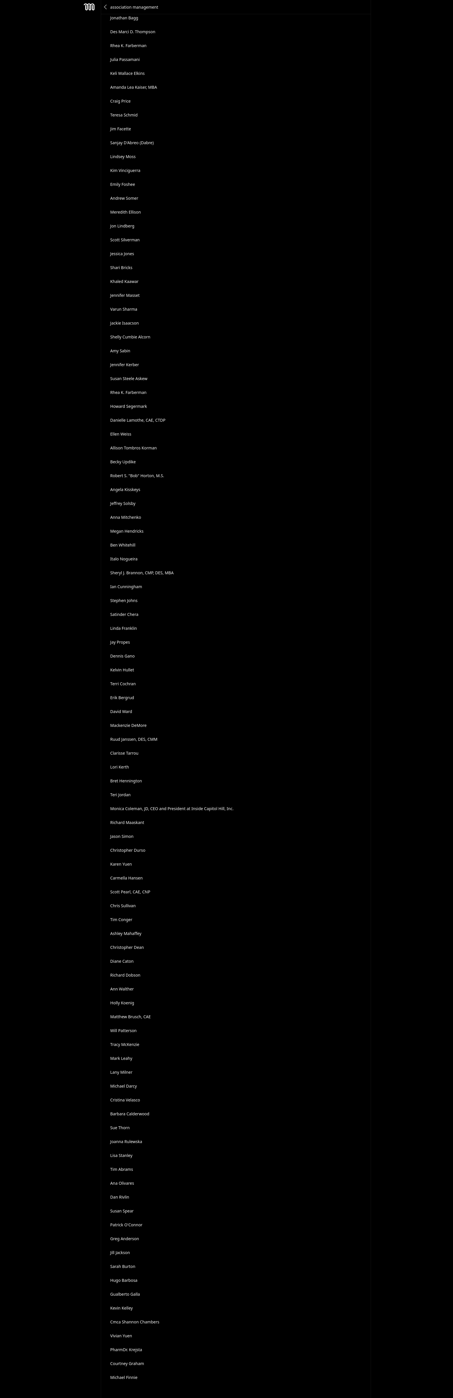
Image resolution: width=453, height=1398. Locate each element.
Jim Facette (120, 129)
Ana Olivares (122, 1183)
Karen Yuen (121, 864)
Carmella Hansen (126, 878)
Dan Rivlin (119, 1197)
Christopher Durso (128, 850)
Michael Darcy (123, 1086)
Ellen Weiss (120, 434)
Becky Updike (123, 461)
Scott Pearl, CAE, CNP (130, 892)
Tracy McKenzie (125, 1044)
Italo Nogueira (124, 559)
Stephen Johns (124, 600)
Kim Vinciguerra (125, 170)
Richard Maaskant (127, 822)
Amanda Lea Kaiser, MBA (133, 87)
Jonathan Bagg (124, 18)
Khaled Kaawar (124, 281)
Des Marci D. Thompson (132, 31)
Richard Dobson (125, 975)
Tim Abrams (121, 1169)
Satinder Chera (124, 614)
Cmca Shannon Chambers (134, 1322)
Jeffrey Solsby (122, 503)
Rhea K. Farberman (128, 45)
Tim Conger (121, 919)
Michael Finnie (124, 1377)
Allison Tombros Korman (133, 448)
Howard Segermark (128, 406)
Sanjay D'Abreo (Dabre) (132, 142)
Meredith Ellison (125, 212)
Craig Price (120, 101)
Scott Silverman (125, 239)
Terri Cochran (123, 683)
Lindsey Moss (123, 156)
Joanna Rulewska (126, 1141)
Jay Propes (120, 642)
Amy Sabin (120, 350)
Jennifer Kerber (124, 364)
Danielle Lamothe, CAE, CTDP (138, 420)
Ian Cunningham (126, 586)
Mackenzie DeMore (128, 725)
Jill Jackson (120, 1252)
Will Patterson (123, 1030)
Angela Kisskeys (125, 489)
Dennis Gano (122, 656)
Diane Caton (122, 961)
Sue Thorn (120, 1127)
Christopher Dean (127, 947)
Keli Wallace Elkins (127, 73)
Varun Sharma (124, 309)
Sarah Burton (122, 1266)
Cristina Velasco (125, 1100)
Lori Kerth (119, 767)
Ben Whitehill (122, 545)
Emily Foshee (122, 184)
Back (105, 7)
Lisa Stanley (121, 1155)
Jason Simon (122, 836)
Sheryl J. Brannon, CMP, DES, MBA (142, 572)
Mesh (89, 6)
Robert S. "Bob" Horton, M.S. (137, 475)
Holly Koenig (122, 1003)
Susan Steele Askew (129, 378)
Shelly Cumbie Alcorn (130, 337)
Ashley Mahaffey (126, 933)
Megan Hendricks (127, 531)
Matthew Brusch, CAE (130, 1016)
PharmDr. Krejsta (126, 1349)
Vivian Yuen (121, 1335)
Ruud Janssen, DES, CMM (133, 739)
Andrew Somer (124, 198)
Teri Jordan (120, 794)
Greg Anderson (124, 1238)
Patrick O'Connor (126, 1224)
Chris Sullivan (123, 905)
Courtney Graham (127, 1363)
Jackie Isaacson (124, 323)
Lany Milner (121, 1072)
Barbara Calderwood (129, 1113)
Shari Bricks (121, 267)
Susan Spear (122, 1211)
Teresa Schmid (124, 115)
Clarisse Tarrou (124, 753)
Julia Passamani (125, 59)
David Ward (121, 711)
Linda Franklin (123, 628)
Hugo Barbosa (124, 1280)
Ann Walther (122, 989)
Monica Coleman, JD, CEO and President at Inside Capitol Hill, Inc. (172, 808)
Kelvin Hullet (122, 670)
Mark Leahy (121, 1058)
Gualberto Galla (125, 1294)
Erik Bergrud (122, 697)
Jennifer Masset (125, 295)
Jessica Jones (122, 253)
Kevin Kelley (121, 1308)
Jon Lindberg (122, 226)
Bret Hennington (126, 781)
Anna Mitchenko (125, 517)
